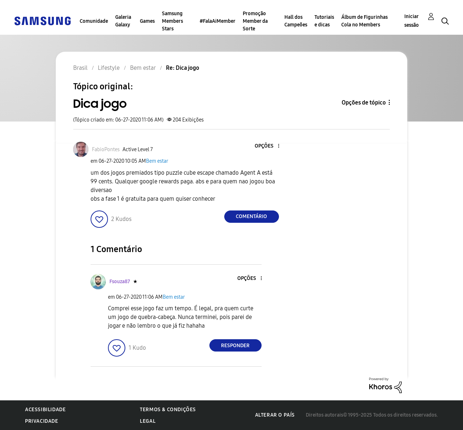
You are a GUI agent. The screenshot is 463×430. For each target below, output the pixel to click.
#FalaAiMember (217, 21)
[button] (266, 146)
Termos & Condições (168, 409)
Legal (147, 421)
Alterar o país (275, 415)
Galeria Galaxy (123, 21)
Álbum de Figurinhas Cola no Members (364, 21)
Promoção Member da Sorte (255, 21)
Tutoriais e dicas (324, 21)
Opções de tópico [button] (364, 102)
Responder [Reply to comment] (235, 345)
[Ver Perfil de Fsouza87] (119, 281)
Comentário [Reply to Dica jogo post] (251, 216)
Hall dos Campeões (295, 21)
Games (147, 21)
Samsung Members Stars (172, 21)
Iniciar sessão (411, 20)
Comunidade (94, 21)
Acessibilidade (45, 409)
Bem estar (157, 161)
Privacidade (41, 421)
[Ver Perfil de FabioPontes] (106, 149)
